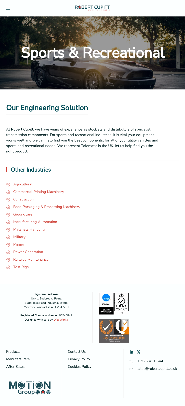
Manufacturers (18, 359)
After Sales (15, 366)
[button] (8, 8)
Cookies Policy (79, 366)
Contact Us (77, 351)
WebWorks (61, 320)
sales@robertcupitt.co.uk (157, 368)
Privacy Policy (79, 359)
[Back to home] (92, 8)
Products (13, 351)
